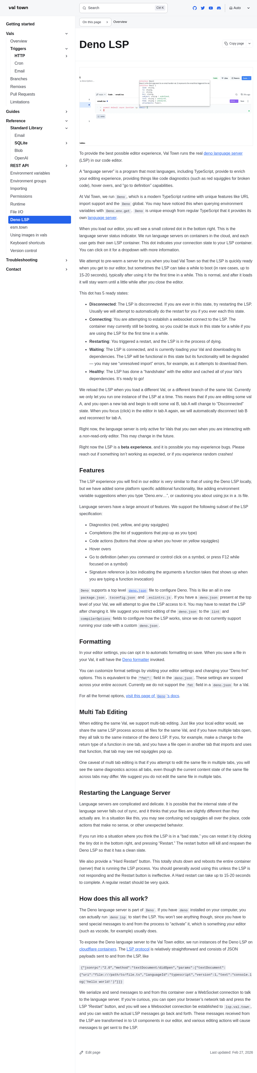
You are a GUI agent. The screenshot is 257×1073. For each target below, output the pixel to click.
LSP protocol (137, 949)
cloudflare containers (97, 949)
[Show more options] (249, 44)
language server (102, 218)
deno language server (223, 153)
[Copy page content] (234, 44)
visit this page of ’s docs (152, 696)
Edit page (89, 1052)
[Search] (123, 8)
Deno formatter (135, 659)
